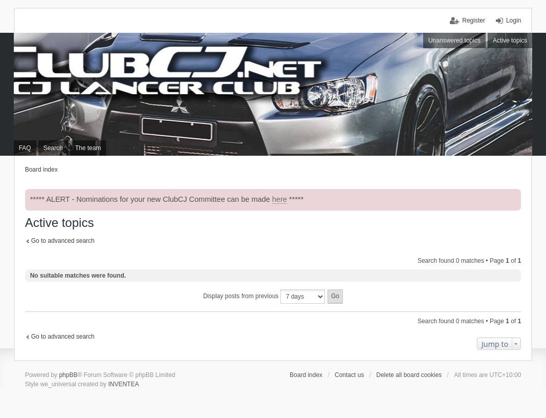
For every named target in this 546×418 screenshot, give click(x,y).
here (279, 199)
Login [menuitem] (513, 20)
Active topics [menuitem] (510, 40)
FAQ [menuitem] (25, 148)
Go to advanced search (63, 240)
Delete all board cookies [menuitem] (409, 375)
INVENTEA (123, 384)
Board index (306, 375)
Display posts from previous (264, 296)
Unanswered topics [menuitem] (454, 40)
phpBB (68, 375)
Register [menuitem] (473, 20)
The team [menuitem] (88, 148)
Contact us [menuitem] (349, 375)
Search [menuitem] (53, 148)
